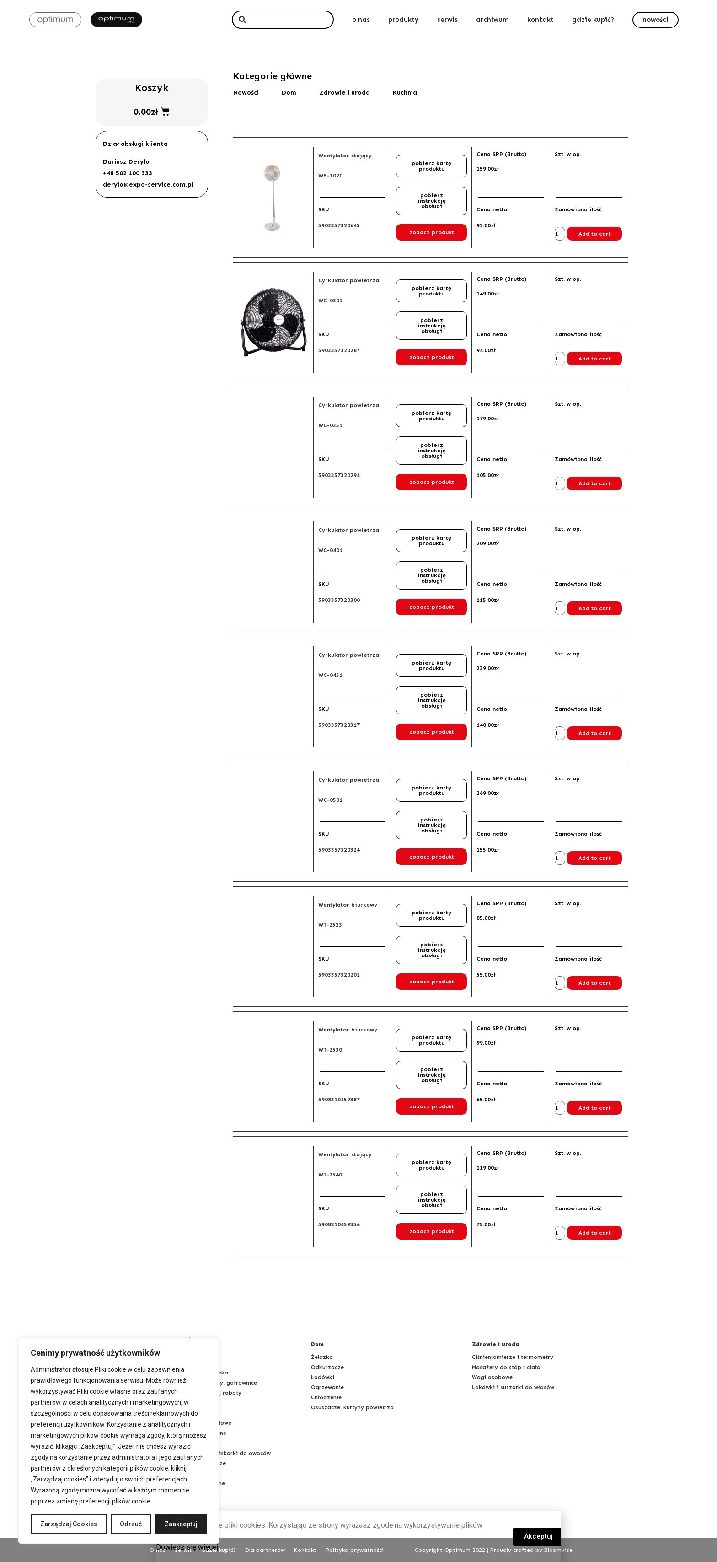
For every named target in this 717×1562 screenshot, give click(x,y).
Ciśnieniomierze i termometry (512, 1357)
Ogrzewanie (327, 1387)
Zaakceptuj (181, 1524)
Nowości (246, 93)
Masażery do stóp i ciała (506, 1367)
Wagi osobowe (492, 1377)
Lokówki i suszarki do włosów (513, 1387)
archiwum (492, 20)
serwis (447, 20)
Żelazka (322, 1357)
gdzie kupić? (593, 20)
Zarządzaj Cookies (68, 1524)
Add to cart (594, 234)
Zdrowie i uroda (344, 93)
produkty (403, 20)
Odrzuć (131, 1524)
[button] (655, 20)
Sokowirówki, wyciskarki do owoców (221, 1453)
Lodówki (322, 1377)
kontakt (540, 20)
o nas (361, 20)
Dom (289, 93)
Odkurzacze (327, 1367)
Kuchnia (405, 93)
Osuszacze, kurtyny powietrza (352, 1407)
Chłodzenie (326, 1397)
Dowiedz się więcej (187, 1547)
